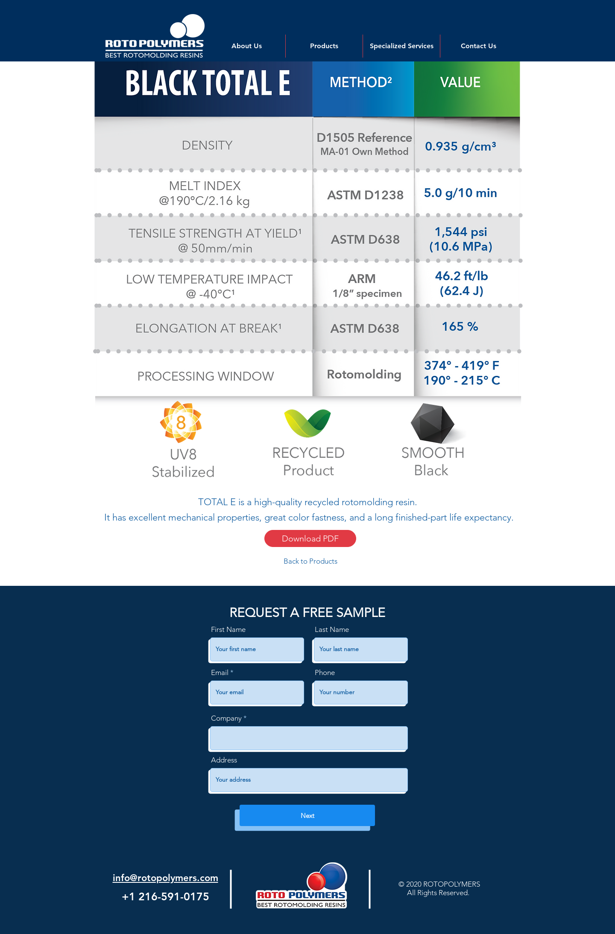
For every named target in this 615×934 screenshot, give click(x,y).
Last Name (332, 629)
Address (224, 760)
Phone (325, 672)
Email (219, 672)
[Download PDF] (310, 538)
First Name (228, 629)
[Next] (307, 815)
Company (226, 718)
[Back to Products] (310, 561)
